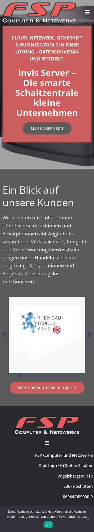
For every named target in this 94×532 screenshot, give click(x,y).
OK (48, 525)
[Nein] (87, 518)
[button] (20, 375)
